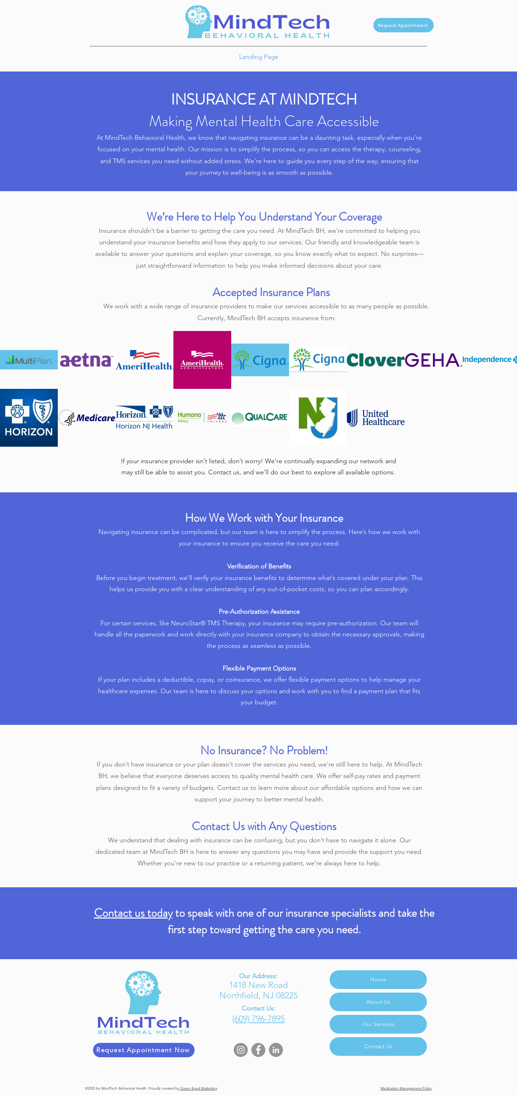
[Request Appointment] (403, 25)
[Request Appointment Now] (144, 1050)
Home (378, 979)
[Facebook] (258, 1050)
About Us (378, 1001)
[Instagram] (241, 1050)
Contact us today (133, 913)
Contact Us (378, 1046)
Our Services (378, 1024)
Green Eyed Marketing (198, 1088)
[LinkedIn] (276, 1050)
